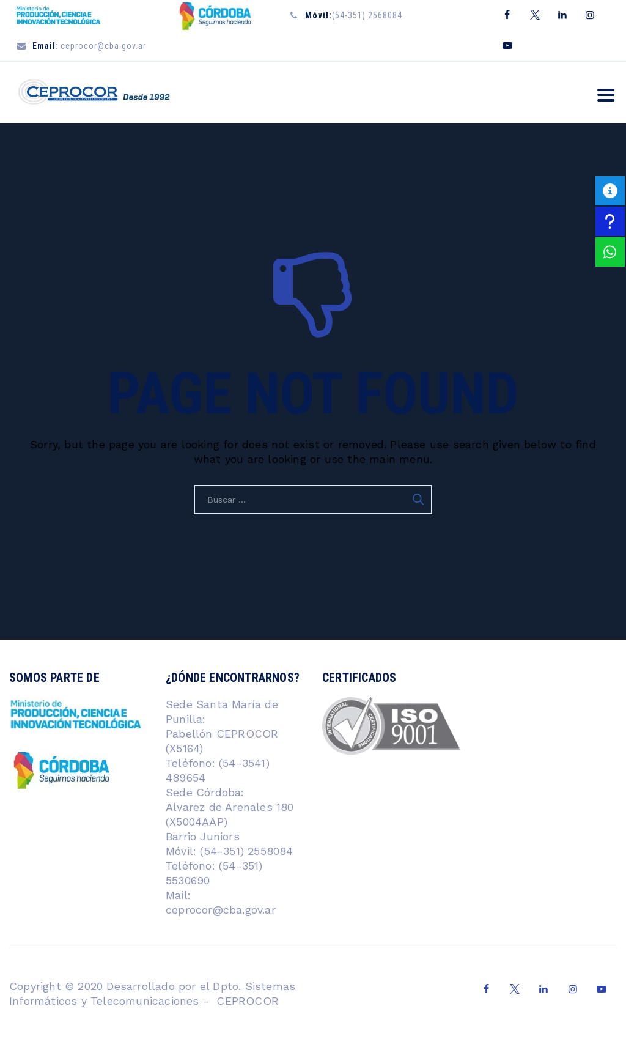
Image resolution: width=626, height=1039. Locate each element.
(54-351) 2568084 (353, 15)
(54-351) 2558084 (244, 851)
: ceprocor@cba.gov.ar (89, 46)
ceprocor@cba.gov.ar (221, 909)
